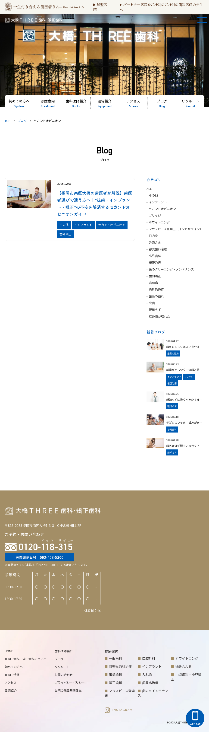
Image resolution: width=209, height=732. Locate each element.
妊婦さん (155, 242)
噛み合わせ (183, 666)
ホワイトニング (159, 222)
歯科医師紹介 (64, 651)
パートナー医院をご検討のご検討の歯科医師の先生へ (161, 7)
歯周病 (153, 282)
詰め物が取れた (159, 316)
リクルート (62, 667)
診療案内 (112, 651)
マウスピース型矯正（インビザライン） (176, 229)
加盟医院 (100, 7)
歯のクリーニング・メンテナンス (171, 269)
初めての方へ (14, 667)
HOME (9, 651)
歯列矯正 (155, 276)
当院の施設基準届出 (68, 690)
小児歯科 (155, 256)
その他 (153, 195)
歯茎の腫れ (156, 296)
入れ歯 (147, 674)
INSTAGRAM (119, 709)
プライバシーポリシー (70, 682)
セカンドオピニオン (162, 209)
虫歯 (152, 303)
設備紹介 (11, 690)
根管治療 (155, 262)
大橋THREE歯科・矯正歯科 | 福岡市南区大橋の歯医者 (33, 21)
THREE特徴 (12, 674)
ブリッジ (155, 215)
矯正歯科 (115, 682)
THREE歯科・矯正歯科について (26, 659)
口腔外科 (148, 658)
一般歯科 (115, 658)
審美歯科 (115, 674)
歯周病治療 (150, 682)
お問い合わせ (64, 674)
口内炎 (153, 235)
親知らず (155, 309)
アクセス (10, 682)
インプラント (158, 202)
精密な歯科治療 (120, 666)
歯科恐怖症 (156, 289)
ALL (149, 188)
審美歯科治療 (158, 249)
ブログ (59, 659)
